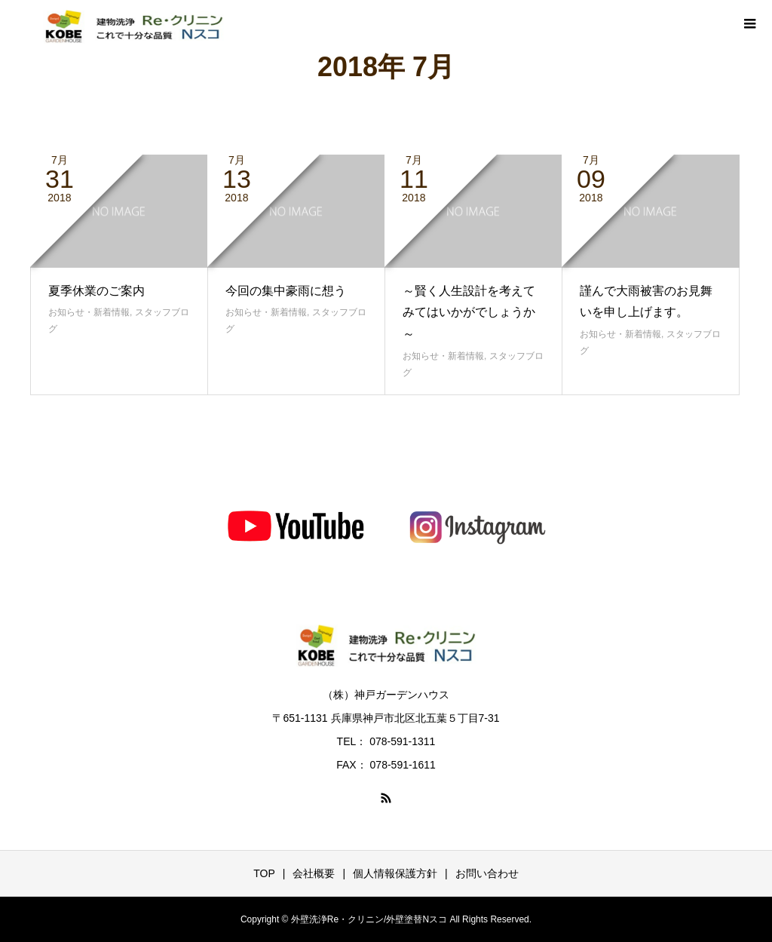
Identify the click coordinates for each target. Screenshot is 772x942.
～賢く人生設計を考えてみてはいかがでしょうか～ (469, 312)
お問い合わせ (487, 873)
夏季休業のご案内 (96, 290)
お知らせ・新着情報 (89, 312)
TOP (264, 873)
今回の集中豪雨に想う (285, 290)
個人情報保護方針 (395, 873)
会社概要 (314, 873)
